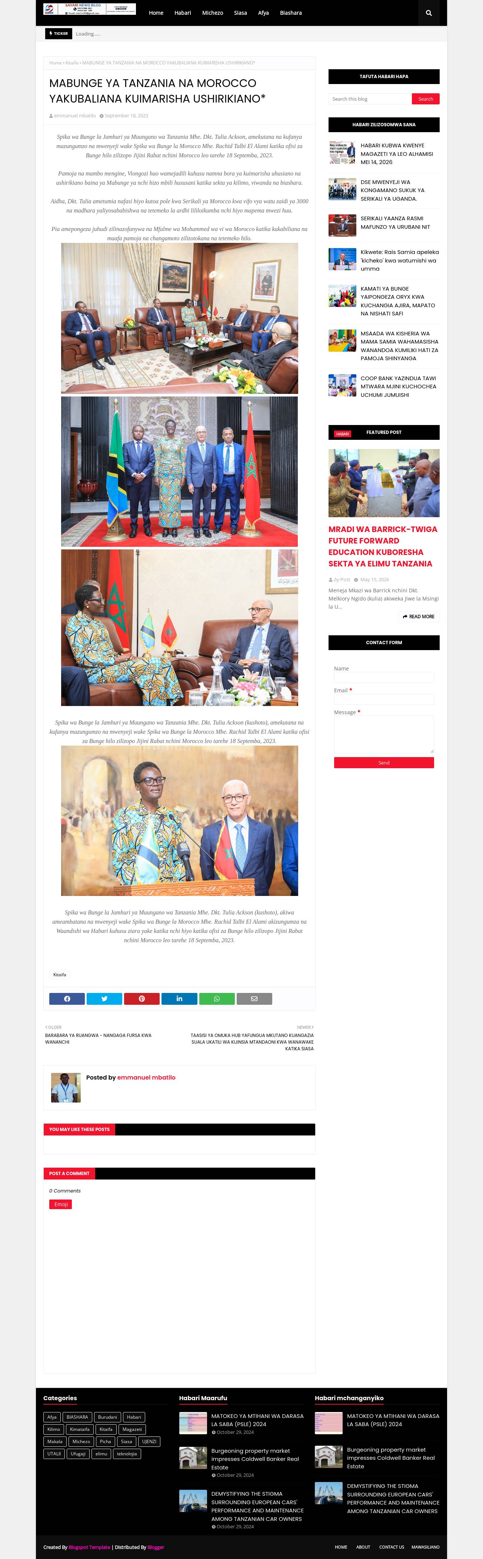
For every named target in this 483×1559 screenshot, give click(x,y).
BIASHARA (77, 1417)
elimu (101, 1454)
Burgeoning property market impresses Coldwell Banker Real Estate (255, 1459)
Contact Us (391, 1547)
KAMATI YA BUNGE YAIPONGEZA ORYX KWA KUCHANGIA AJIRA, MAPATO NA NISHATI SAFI (398, 301)
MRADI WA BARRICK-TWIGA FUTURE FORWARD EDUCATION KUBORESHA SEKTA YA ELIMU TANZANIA (383, 546)
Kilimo (53, 1429)
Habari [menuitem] (182, 12)
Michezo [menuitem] (212, 12)
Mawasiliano (426, 1547)
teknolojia (127, 1454)
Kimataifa (80, 1429)
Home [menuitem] (156, 12)
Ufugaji (78, 1454)
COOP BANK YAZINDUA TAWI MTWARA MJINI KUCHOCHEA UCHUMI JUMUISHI (398, 386)
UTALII (54, 1454)
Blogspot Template (89, 1547)
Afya (52, 1417)
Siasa (126, 1441)
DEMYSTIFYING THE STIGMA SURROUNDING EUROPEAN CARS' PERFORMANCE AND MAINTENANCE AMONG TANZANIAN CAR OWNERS (257, 1506)
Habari (134, 1417)
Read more (421, 616)
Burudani (107, 1417)
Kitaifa (72, 63)
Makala (55, 1441)
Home (55, 63)
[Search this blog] (370, 98)
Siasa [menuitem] (240, 12)
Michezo (81, 1441)
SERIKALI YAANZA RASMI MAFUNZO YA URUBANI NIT (395, 222)
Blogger (155, 1547)
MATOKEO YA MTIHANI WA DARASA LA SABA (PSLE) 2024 (257, 1420)
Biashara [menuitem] (291, 12)
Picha (105, 1441)
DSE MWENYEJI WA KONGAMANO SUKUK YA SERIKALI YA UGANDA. (392, 190)
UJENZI (149, 1441)
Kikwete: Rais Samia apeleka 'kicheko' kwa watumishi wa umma (400, 260)
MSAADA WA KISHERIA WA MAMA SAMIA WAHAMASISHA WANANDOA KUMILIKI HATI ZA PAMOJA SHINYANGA (400, 345)
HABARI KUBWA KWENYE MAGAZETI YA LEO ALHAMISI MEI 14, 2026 (397, 153)
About (363, 1547)
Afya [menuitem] (263, 12)
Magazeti (132, 1429)
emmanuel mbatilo (75, 115)
